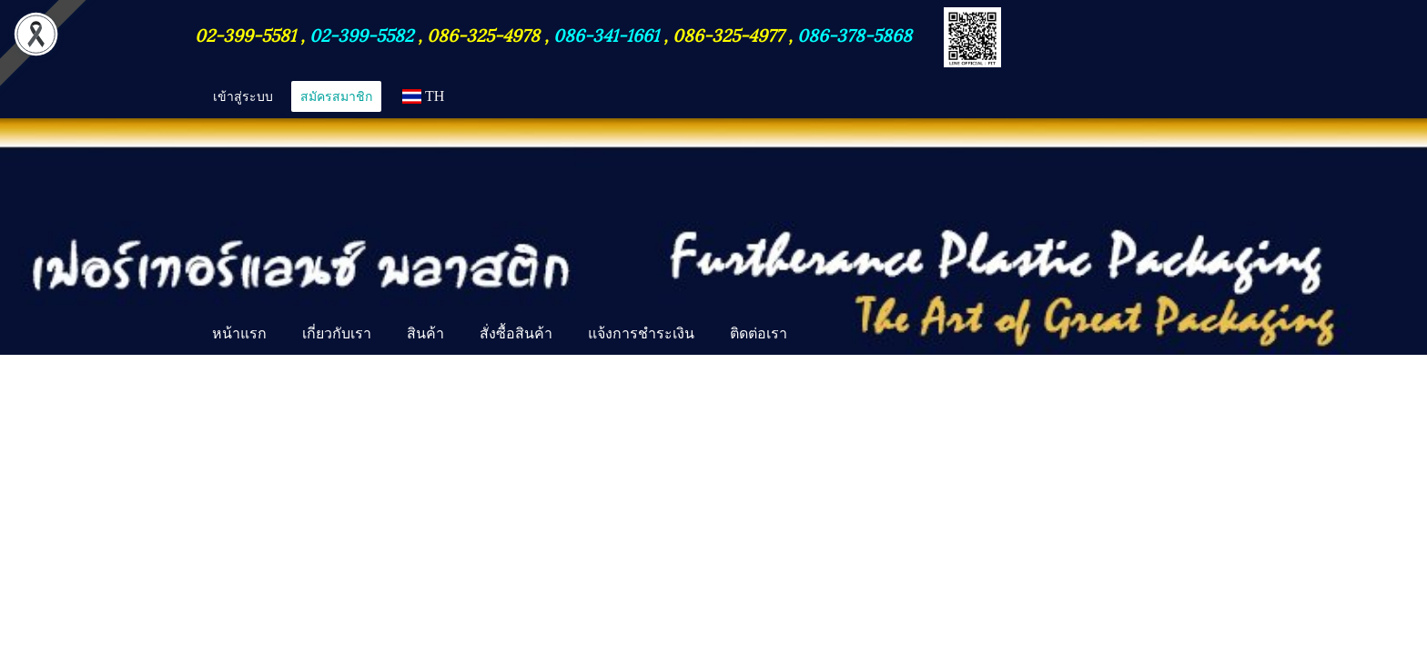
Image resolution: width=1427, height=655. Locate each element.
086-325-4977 (728, 33)
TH (423, 96)
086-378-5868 (854, 33)
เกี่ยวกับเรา (336, 333)
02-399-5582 (361, 33)
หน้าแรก (239, 333)
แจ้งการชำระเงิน (641, 333)
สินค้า (425, 333)
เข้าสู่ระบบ (243, 96)
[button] (821, 335)
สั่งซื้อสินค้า (516, 333)
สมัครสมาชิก (336, 96)
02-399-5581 (247, 33)
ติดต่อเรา (758, 333)
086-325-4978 (483, 33)
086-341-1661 (608, 33)
